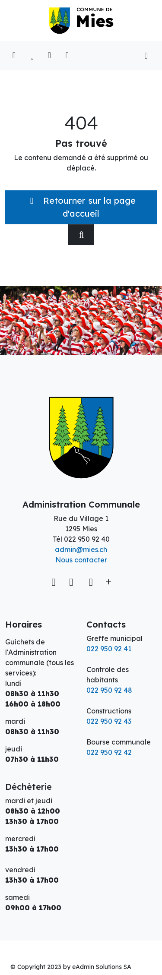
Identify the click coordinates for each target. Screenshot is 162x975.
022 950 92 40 (87, 539)
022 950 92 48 (109, 690)
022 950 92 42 (109, 752)
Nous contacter (81, 559)
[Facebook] (72, 581)
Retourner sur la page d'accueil (81, 207)
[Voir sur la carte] (54, 581)
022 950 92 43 (108, 721)
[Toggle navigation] (146, 55)
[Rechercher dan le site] (81, 234)
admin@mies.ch (81, 549)
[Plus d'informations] (107, 581)
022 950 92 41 (108, 648)
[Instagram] (91, 581)
